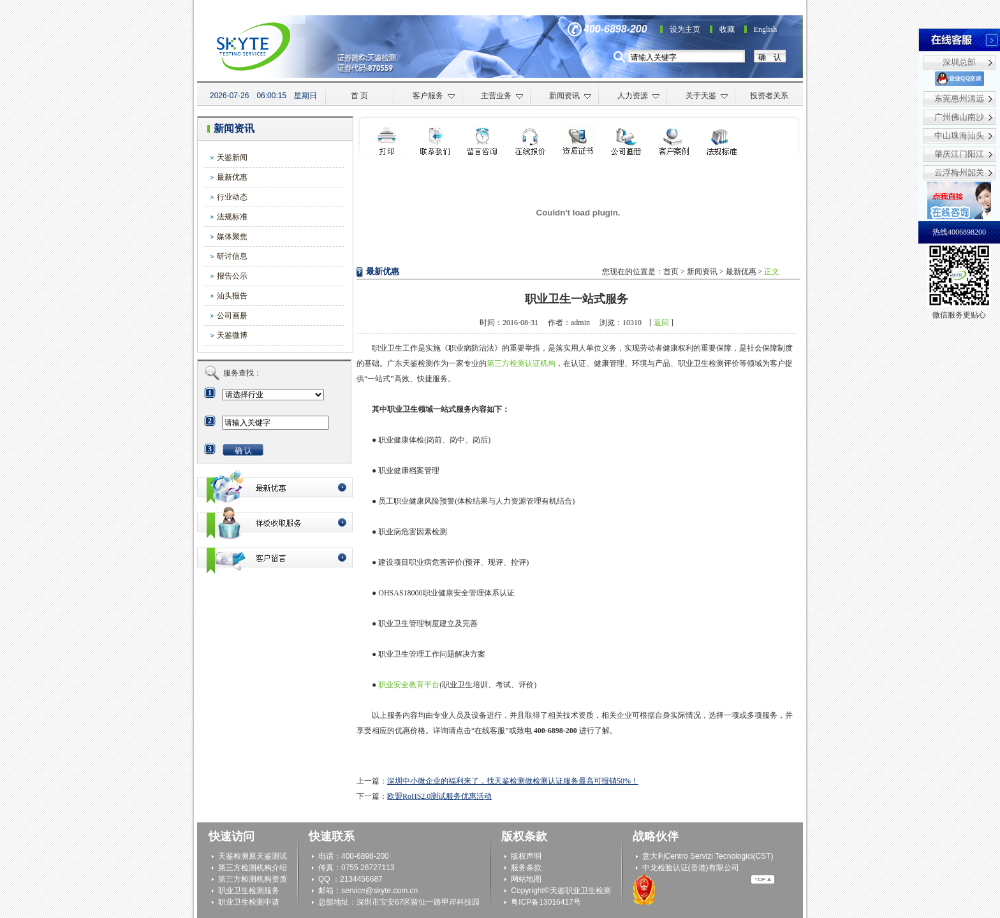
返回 (661, 322)
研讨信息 (232, 256)
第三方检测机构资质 (252, 879)
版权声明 (526, 856)
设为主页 (685, 29)
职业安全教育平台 (408, 684)
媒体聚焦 (232, 236)
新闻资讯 (570, 95)
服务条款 (526, 867)
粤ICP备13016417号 (545, 902)
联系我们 (434, 139)
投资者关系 (769, 95)
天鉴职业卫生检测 (580, 890)
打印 (386, 139)
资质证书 (578, 139)
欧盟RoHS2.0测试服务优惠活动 (439, 796)
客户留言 (275, 557)
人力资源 (638, 95)
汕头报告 (232, 295)
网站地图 (526, 879)
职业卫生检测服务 (248, 890)
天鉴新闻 (232, 157)
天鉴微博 (232, 335)
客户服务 (434, 95)
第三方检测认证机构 (521, 363)
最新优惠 (232, 177)
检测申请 (482, 139)
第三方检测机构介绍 (252, 867)
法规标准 (232, 216)
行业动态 (232, 197)
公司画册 (232, 315)
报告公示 (232, 276)
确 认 (769, 57)
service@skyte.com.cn (379, 890)
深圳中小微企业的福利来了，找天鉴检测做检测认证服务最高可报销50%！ (512, 780)
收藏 (727, 29)
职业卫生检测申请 (248, 902)
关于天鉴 (707, 95)
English (765, 29)
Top (762, 879)
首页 (671, 271)
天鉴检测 (233, 856)
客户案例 (673, 139)
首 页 (359, 95)
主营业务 (502, 95)
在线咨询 (530, 139)
